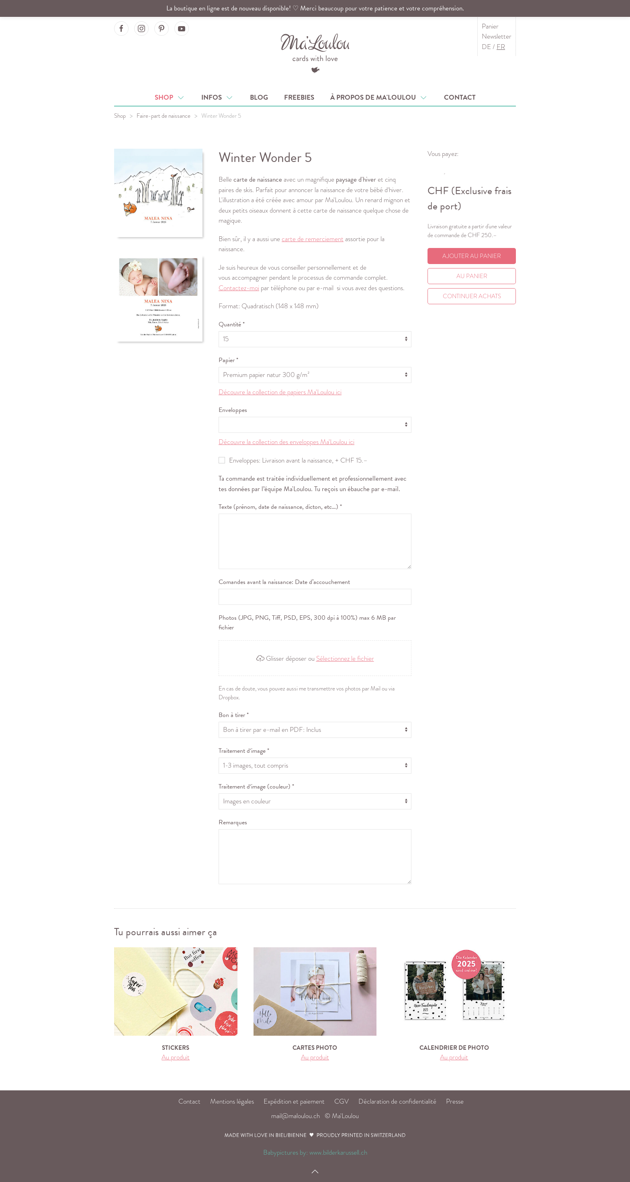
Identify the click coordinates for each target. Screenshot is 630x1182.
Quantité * (232, 324)
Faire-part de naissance (163, 115)
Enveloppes (233, 410)
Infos (217, 97)
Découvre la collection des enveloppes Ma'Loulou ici (286, 442)
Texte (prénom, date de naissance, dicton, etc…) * (280, 507)
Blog (259, 97)
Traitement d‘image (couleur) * (256, 786)
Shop (170, 97)
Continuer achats (472, 296)
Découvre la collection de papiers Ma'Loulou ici (280, 392)
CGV (341, 1101)
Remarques (233, 822)
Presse (455, 1101)
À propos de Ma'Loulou (379, 97)
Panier (490, 26)
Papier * (228, 360)
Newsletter (496, 36)
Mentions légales (232, 1101)
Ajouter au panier (471, 256)
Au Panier (471, 276)
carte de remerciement (313, 239)
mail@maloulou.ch (295, 1116)
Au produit (176, 1057)
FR (501, 47)
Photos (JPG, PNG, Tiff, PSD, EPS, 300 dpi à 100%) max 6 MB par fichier (307, 622)
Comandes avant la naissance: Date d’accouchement (284, 582)
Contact (460, 97)
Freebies (299, 97)
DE (486, 47)
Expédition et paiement (294, 1101)
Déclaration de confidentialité (397, 1101)
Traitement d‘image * (244, 751)
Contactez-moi (239, 288)
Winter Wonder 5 (221, 115)
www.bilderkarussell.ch (338, 1152)
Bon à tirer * (234, 715)
